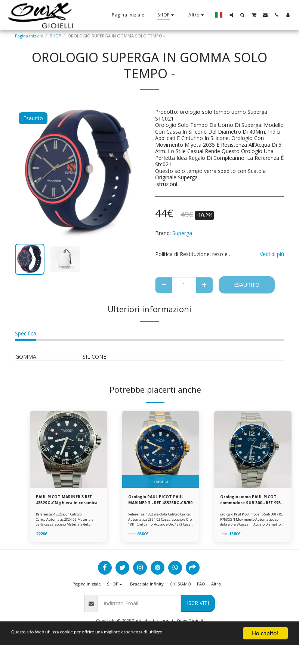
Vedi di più (272, 254)
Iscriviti (198, 603)
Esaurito (246, 284)
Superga (182, 233)
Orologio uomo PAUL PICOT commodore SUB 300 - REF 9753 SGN (250, 500)
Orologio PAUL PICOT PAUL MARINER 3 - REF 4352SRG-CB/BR (157, 500)
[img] (68, 449)
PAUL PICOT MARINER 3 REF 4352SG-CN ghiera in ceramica (65, 500)
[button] (231, 14)
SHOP (55, 36)
